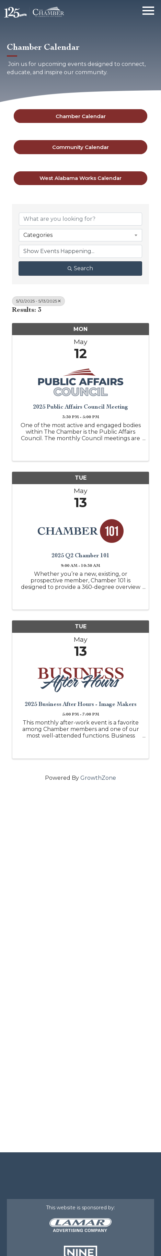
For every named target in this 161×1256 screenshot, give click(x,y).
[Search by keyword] (80, 219)
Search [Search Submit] (80, 268)
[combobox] (80, 235)
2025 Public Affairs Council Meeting (80, 407)
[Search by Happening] (80, 251)
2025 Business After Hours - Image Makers (81, 704)
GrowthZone (98, 778)
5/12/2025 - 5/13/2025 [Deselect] (38, 301)
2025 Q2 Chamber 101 (80, 555)
